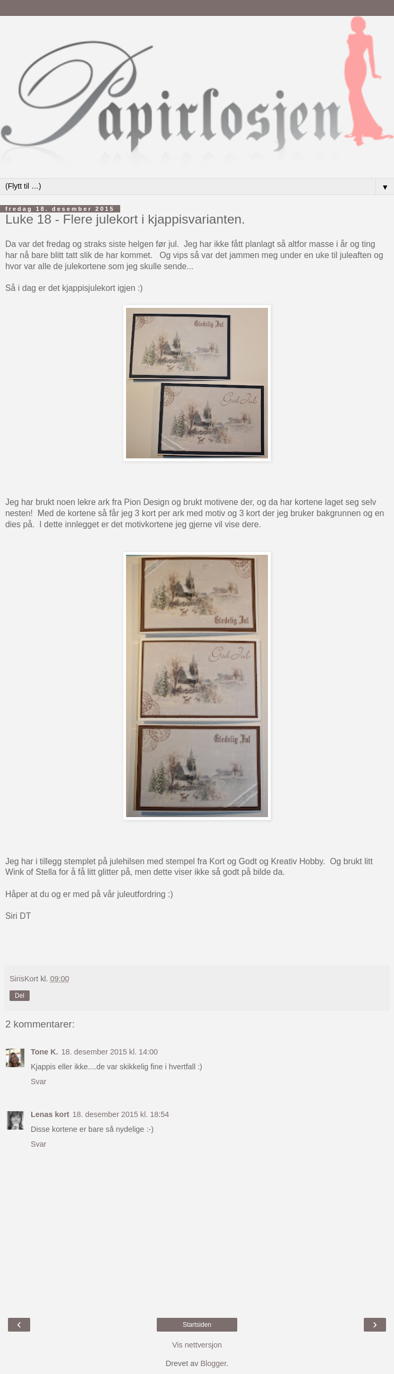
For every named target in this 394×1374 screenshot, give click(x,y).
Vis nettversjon (197, 1345)
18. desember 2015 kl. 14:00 (109, 1052)
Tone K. (44, 1052)
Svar (39, 1081)
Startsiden (197, 1324)
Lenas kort (50, 1114)
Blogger (213, 1363)
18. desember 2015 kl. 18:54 (121, 1114)
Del (19, 995)
